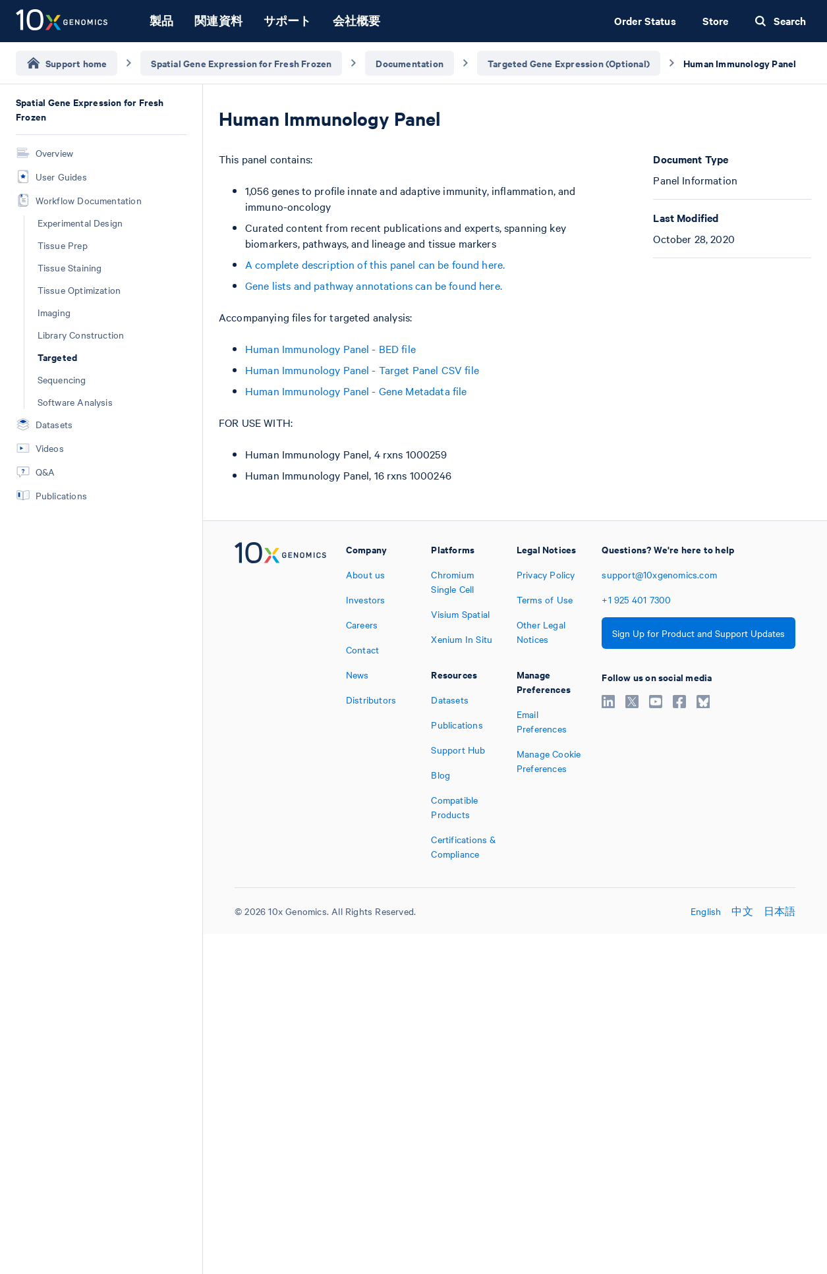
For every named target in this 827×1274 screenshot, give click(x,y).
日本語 (780, 911)
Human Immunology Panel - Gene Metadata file (356, 390)
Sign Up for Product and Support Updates (698, 633)
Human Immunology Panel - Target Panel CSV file (362, 369)
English (706, 911)
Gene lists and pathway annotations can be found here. (373, 285)
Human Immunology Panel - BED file (330, 348)
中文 (742, 911)
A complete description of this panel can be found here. (375, 264)
